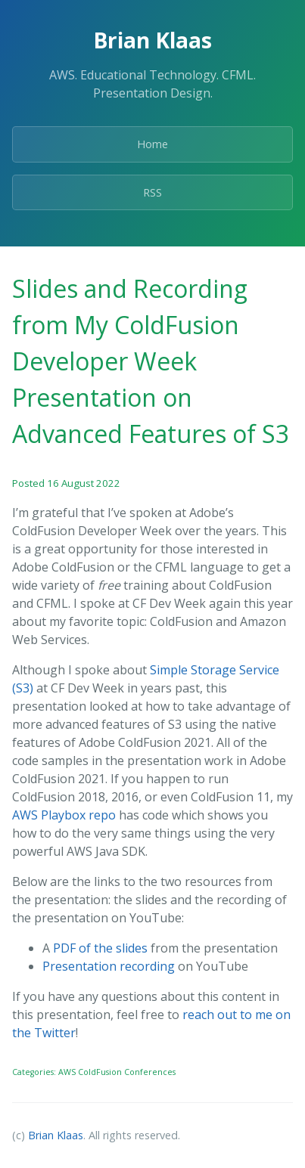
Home (152, 144)
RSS (152, 192)
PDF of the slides (100, 948)
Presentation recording (108, 966)
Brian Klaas (55, 1135)
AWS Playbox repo (64, 815)
